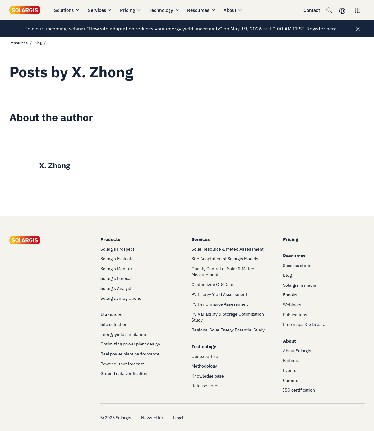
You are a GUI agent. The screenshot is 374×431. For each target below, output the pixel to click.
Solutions (67, 10)
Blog (38, 42)
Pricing (130, 10)
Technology (164, 10)
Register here (322, 28)
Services (100, 10)
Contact (311, 10)
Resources (201, 10)
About (233, 10)
